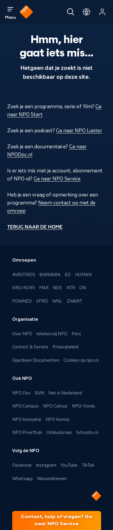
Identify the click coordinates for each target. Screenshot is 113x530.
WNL (57, 301)
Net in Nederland (65, 393)
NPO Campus (25, 406)
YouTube (69, 465)
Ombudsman (59, 432)
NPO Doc (21, 393)
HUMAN (83, 274)
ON (82, 287)
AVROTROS (23, 274)
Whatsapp (22, 478)
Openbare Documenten (35, 360)
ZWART (74, 301)
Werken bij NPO (51, 333)
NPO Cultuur (55, 406)
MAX (44, 287)
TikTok (88, 465)
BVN (39, 393)
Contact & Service (30, 347)
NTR (70, 287)
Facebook (22, 465)
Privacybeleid (65, 347)
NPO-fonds (83, 406)
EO (68, 274)
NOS (57, 287)
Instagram (46, 465)
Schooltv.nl (87, 432)
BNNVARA (50, 274)
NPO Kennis (58, 419)
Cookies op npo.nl (81, 360)
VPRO (42, 301)
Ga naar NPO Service (57, 178)
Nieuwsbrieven (52, 478)
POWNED (22, 301)
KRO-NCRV (23, 287)
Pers (76, 333)
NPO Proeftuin (27, 432)
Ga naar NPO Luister (79, 130)
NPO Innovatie (26, 419)
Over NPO (22, 333)
